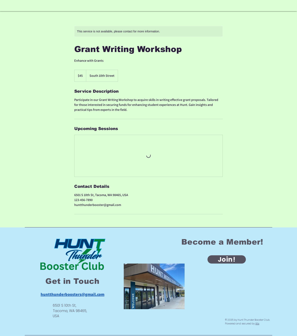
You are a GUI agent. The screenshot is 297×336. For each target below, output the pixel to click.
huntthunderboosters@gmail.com (72, 294)
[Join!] (226, 259)
